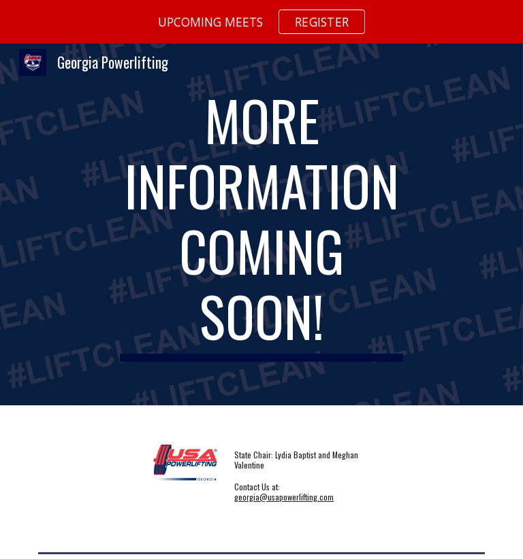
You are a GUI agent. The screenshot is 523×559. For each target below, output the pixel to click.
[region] (261, 22)
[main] (261, 224)
